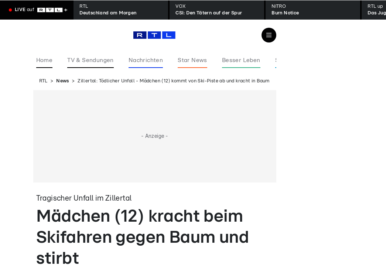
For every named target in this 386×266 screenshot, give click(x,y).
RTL (43, 81)
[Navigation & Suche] (269, 35)
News (62, 81)
